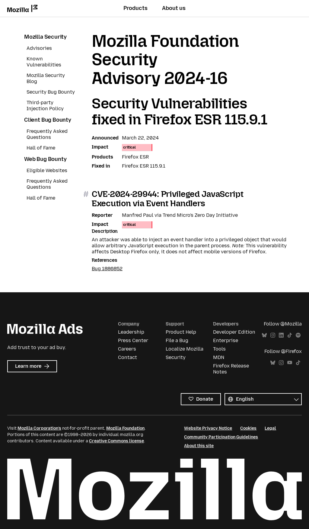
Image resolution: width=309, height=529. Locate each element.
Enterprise (225, 340)
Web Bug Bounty (45, 159)
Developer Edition (234, 332)
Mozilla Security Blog (46, 78)
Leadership (131, 332)
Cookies (248, 428)
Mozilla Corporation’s (39, 428)
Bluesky (264, 335)
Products (135, 8)
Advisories (39, 48)
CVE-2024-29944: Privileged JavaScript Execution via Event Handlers (168, 198)
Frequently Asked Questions (47, 134)
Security (176, 357)
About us (174, 8)
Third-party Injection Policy (45, 105)
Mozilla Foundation (125, 428)
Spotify (298, 335)
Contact (127, 357)
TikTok (289, 335)
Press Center (133, 340)
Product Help (181, 332)
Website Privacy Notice (208, 428)
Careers (127, 349)
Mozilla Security (45, 37)
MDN (218, 357)
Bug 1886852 (107, 268)
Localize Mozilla (184, 349)
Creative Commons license (116, 441)
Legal (270, 428)
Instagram (272, 335)
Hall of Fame (41, 148)
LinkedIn (281, 335)
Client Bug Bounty (47, 120)
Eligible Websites (47, 170)
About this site (199, 445)
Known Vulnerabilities (44, 62)
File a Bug (177, 340)
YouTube (289, 363)
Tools (219, 349)
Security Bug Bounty (51, 92)
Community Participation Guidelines (221, 437)
